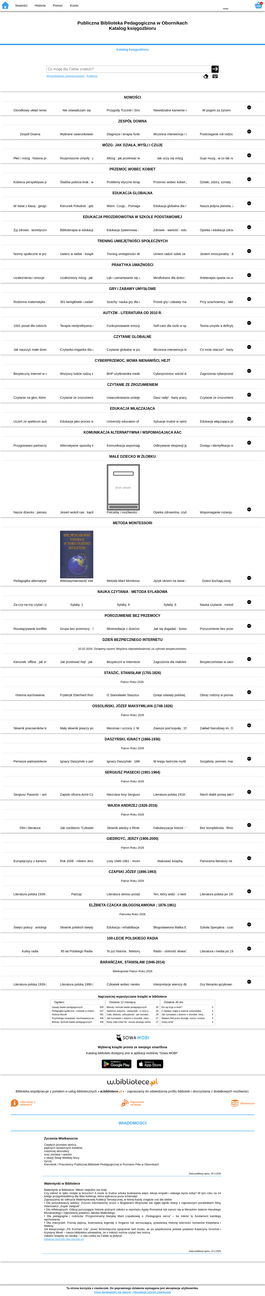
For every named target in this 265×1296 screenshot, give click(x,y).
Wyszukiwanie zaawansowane (65, 76)
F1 (233, 5)
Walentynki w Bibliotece (62, 1183)
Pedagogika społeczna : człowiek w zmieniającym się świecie (82, 1011)
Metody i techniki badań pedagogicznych (72, 1022)
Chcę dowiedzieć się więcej (112, 1292)
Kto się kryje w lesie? (172, 1007)
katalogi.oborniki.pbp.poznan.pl (64, 1239)
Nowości (21, 5)
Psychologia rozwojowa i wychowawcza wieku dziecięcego (81, 1018)
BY (215, 5)
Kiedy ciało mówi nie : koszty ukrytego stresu (129, 1022)
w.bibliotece (111, 1091)
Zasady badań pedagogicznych (67, 1007)
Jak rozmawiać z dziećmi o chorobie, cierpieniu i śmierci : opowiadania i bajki (145, 1018)
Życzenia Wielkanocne (61, 1138)
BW (197, 5)
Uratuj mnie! (167, 1022)
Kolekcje (92, 76)
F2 (243, 5)
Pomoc (58, 5)
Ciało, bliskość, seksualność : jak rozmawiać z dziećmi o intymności (140, 1014)
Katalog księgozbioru (132, 49)
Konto (74, 5)
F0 (225, 5)
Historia (40, 5)
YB (206, 5)
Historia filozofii (59, 1014)
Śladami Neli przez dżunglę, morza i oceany (183, 1018)
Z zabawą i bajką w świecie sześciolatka (181, 1011)
